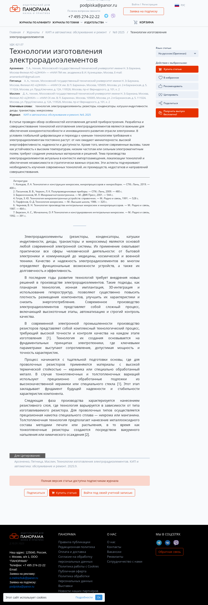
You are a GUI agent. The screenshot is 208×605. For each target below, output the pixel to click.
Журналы (33, 32)
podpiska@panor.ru (98, 5)
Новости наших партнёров (78, 591)
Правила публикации (74, 542)
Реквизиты (115, 556)
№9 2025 (119, 32)
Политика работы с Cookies (78, 566)
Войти (135, 4)
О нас (111, 542)
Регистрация (149, 4)
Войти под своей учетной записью (108, 493)
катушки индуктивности (132, 106)
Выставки (65, 586)
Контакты (114, 547)
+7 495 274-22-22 (84, 16)
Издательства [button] (94, 22)
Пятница (16, 81)
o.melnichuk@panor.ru (24, 578)
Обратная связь (169, 552)
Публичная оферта (72, 571)
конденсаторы (106, 106)
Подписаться (36, 493)
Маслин (15, 93)
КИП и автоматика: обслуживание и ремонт (76, 32)
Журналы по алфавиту (35, 22)
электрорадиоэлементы (66, 106)
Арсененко (17, 68)
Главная (15, 32)
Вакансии (114, 552)
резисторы (89, 106)
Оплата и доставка (72, 552)
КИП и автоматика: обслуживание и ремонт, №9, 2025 (57, 114)
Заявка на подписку (143, 11)
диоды (14, 110)
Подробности (63, 597)
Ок (78, 597)
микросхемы (45, 110)
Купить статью (64, 493)
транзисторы (27, 110)
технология (43, 106)
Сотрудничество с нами (124, 561)
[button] (145, 22)
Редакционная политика (76, 547)
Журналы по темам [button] (65, 22)
